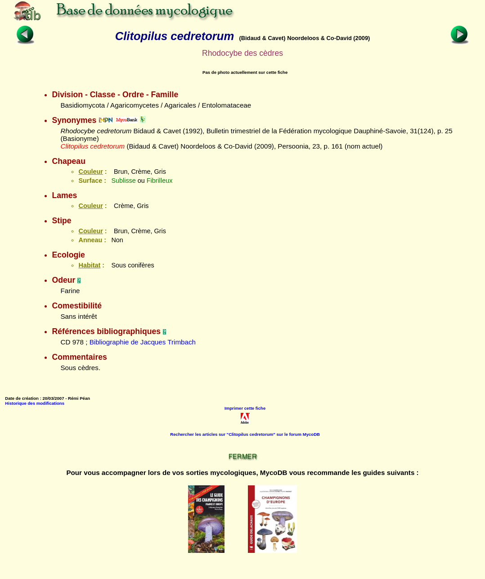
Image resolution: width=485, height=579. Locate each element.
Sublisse (123, 180)
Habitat (89, 265)
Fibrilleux (160, 180)
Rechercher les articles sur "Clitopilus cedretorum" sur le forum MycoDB (245, 434)
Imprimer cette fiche (245, 408)
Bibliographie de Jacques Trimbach (143, 342)
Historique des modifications (34, 403)
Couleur (90, 171)
